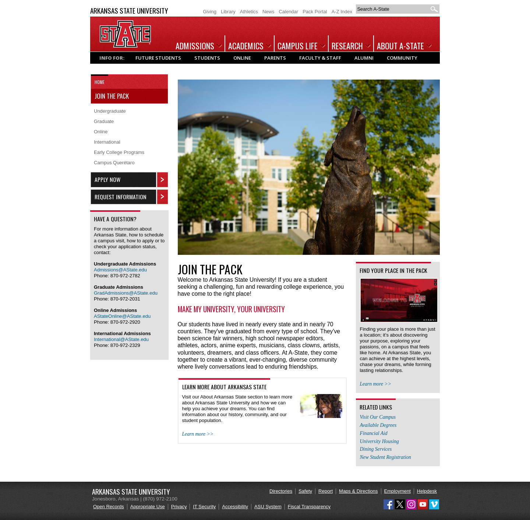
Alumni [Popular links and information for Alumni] (364, 58)
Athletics (249, 11)
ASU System (268, 506)
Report (325, 491)
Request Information (120, 196)
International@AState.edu (121, 339)
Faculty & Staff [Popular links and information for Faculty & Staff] (320, 58)
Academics (246, 46)
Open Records (108, 506)
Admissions (195, 46)
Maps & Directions (358, 491)
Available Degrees (378, 425)
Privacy (179, 506)
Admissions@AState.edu (120, 270)
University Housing (379, 441)
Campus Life (298, 46)
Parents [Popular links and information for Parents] (275, 58)
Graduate (104, 121)
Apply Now (107, 179)
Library (228, 11)
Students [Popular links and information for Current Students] (207, 58)
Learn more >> (197, 434)
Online (101, 131)
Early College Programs (119, 152)
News (268, 11)
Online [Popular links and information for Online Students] (242, 58)
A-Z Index (342, 11)
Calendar (288, 11)
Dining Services (376, 449)
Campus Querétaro (114, 162)
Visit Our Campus (378, 417)
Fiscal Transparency (309, 506)
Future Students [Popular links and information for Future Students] (158, 58)
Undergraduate (110, 111)
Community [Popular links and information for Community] (402, 58)
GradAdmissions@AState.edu (126, 293)
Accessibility (235, 506)
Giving (209, 11)
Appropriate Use (147, 506)
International (107, 142)
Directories (280, 491)
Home (100, 82)
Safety (305, 491)
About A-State (400, 46)
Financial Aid (373, 433)
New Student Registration (385, 457)
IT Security (204, 506)
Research (347, 46)
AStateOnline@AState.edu (122, 316)
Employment (397, 491)
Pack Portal (315, 11)
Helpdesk (427, 491)
